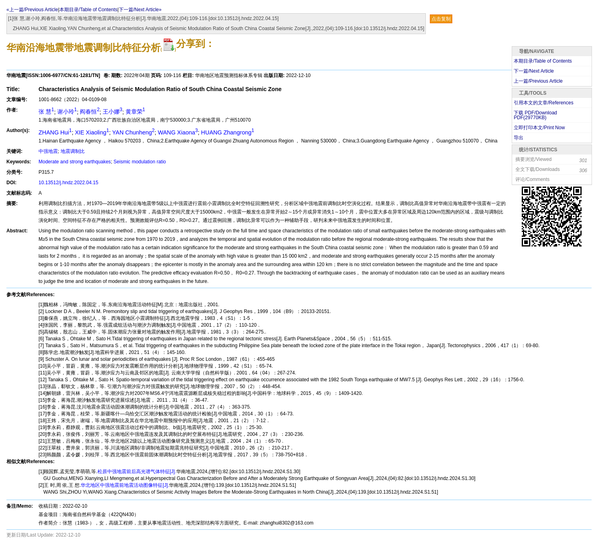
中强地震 (48, 151)
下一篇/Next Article (534, 71)
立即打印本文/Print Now (539, 127)
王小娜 (112, 111)
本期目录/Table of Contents (88, 9)
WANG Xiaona (178, 132)
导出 (518, 137)
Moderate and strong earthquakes (75, 162)
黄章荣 (135, 111)
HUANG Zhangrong (227, 132)
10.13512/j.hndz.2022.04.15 (68, 182)
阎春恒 (90, 111)
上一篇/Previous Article (538, 81)
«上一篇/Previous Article (32, 9)
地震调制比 (73, 151)
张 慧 (46, 111)
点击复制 (441, 19)
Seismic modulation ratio (140, 162)
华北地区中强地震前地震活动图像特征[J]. (125, 485)
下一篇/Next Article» (140, 9)
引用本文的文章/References (544, 103)
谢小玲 (67, 111)
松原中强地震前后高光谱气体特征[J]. (137, 471)
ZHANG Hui (55, 132)
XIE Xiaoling (92, 132)
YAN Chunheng (133, 132)
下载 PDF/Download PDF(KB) (535, 115)
